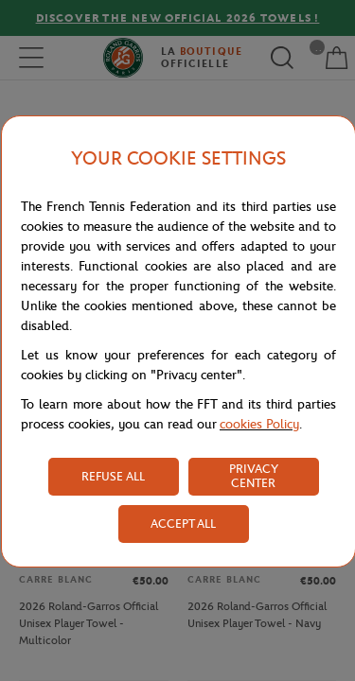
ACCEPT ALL (183, 523)
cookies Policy (259, 424)
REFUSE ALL (113, 476)
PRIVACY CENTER (253, 476)
